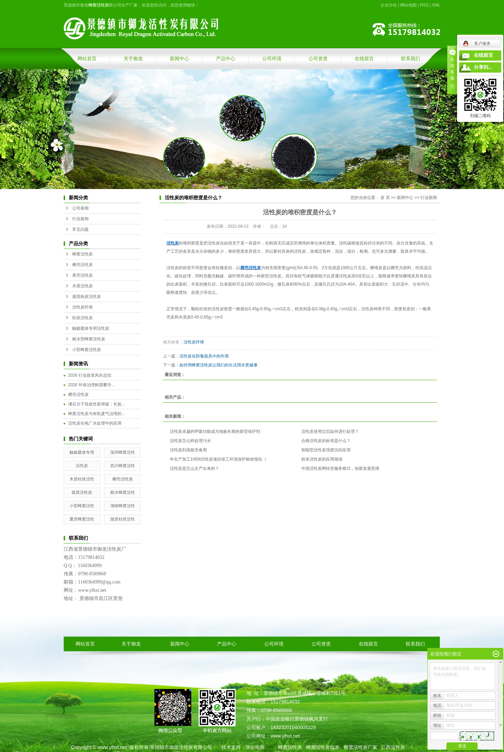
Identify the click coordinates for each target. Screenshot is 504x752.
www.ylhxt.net (112, 747)
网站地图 (408, 5)
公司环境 (271, 58)
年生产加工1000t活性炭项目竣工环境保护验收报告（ (218, 459)
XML (436, 5)
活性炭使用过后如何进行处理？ (330, 431)
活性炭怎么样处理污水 (190, 440)
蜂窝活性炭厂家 (360, 747)
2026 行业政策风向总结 (89, 375)
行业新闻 (80, 218)
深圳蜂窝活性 (122, 452)
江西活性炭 (393, 747)
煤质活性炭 (82, 492)
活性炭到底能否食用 (188, 450)
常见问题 (80, 229)
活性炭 (82, 465)
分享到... (483, 67)
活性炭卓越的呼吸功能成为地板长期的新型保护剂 (215, 431)
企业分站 (388, 5)
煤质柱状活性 (122, 519)
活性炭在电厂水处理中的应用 (95, 423)
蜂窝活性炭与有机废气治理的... (96, 413)
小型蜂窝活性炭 (86, 349)
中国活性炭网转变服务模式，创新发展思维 (340, 468)
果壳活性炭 (82, 275)
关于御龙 (133, 58)
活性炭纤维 (82, 307)
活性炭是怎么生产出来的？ (194, 468)
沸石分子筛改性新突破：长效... (96, 404)
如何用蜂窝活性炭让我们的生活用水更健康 (218, 365)
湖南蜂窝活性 (122, 505)
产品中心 (225, 58)
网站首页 (87, 58)
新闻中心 (179, 58)
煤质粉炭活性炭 (86, 296)
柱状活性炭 (82, 317)
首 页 (385, 197)
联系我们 (410, 58)
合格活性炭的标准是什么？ (326, 440)
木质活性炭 (82, 286)
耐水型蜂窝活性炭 (88, 339)
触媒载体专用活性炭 (90, 328)
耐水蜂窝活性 (122, 492)
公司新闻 (80, 208)
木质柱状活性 (82, 479)
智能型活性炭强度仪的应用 (326, 450)
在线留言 (364, 58)
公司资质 (318, 58)
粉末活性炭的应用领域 (321, 459)
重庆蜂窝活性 (82, 519)
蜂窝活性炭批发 (323, 747)
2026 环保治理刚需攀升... (91, 385)
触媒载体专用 (82, 452)
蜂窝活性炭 (82, 254)
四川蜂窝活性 (122, 465)
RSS (424, 5)
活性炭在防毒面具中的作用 (204, 356)
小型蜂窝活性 (82, 505)
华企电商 (255, 747)
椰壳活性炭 (82, 264)
